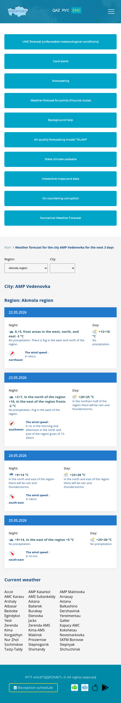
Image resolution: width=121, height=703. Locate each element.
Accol (8, 591)
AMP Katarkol (39, 591)
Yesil (8, 620)
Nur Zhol (11, 639)
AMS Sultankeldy (41, 596)
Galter (65, 620)
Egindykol (12, 615)
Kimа (8, 630)
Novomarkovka (72, 634)
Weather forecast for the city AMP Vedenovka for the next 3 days (64, 247)
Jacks (32, 620)
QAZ (56, 10)
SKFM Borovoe (71, 639)
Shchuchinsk (70, 649)
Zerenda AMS (39, 625)
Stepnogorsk (38, 644)
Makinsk (35, 634)
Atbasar (10, 606)
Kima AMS (36, 630)
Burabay (35, 611)
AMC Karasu (14, 596)
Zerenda (11, 625)
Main (8, 247)
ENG (76, 10)
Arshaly (10, 601)
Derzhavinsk (70, 611)
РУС (65, 10)
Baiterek (35, 606)
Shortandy (36, 649)
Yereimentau (70, 615)
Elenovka (35, 615)
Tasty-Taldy (13, 649)
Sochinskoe (13, 644)
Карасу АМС (70, 625)
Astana (33, 601)
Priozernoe (37, 639)
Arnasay (66, 596)
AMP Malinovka (72, 591)
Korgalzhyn (13, 634)
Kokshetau (68, 630)
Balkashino (68, 606)
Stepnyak (67, 644)
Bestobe (11, 611)
